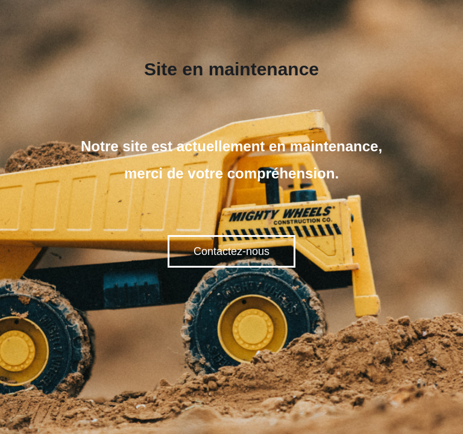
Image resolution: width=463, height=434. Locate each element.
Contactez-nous (231, 251)
